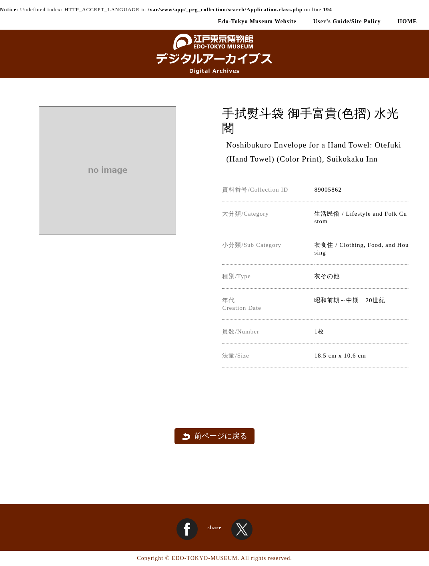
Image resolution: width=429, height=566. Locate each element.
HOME (407, 21)
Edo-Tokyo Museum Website (257, 21)
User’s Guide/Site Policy (347, 21)
